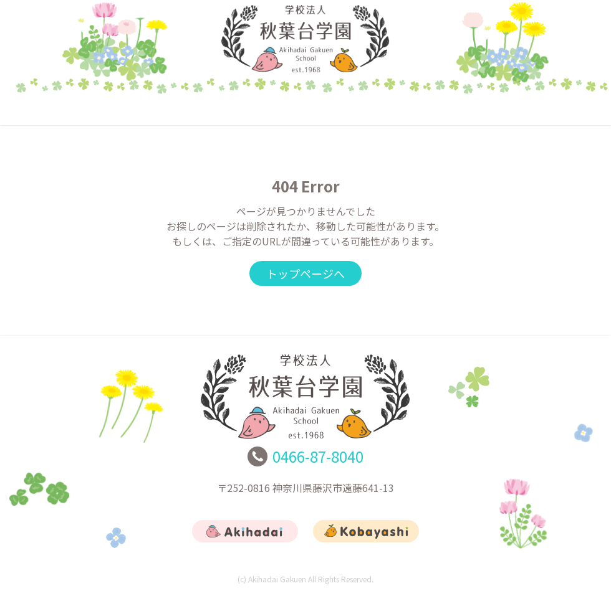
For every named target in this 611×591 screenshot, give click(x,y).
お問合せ (548, 109)
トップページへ (305, 273)
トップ (62, 109)
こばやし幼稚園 (305, 109)
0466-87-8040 (317, 456)
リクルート (427, 109)
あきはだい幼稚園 (184, 109)
